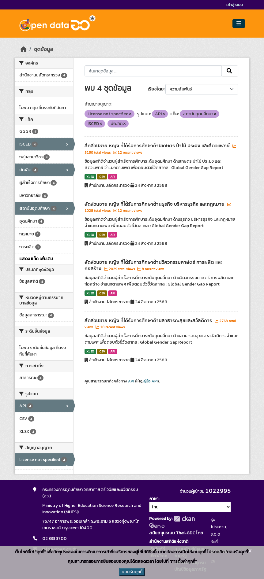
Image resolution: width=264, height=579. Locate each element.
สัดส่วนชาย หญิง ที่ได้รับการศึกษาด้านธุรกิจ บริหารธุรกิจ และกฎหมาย (155, 204)
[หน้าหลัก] (24, 49)
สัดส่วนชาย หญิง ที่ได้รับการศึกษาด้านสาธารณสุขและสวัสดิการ (149, 321)
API (112, 176)
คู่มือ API (150, 381)
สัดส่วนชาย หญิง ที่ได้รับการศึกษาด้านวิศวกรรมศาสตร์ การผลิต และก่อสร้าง (153, 265)
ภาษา (153, 499)
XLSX (90, 176)
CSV (102, 176)
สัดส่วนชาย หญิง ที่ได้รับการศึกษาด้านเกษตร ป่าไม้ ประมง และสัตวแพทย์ (158, 146)
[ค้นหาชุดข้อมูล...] (153, 70)
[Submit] (229, 70)
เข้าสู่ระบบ (234, 5)
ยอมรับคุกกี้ (132, 572)
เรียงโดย (156, 89)
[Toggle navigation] (238, 23)
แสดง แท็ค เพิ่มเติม (36, 259)
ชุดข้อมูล (43, 49)
